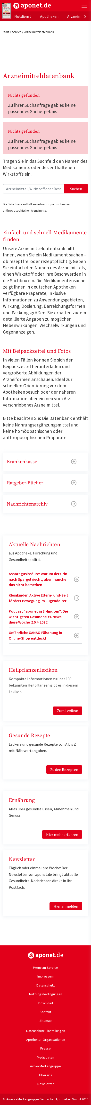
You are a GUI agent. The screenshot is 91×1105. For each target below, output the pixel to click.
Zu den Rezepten (64, 769)
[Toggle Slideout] (84, 5)
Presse (45, 1048)
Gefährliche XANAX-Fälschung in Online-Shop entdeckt (35, 635)
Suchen (76, 188)
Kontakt (45, 1012)
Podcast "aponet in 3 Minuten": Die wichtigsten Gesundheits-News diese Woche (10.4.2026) (38, 617)
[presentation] (85, 16)
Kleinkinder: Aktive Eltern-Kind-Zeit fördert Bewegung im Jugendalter (38, 598)
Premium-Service (45, 967)
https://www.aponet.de (45, 955)
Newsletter (45, 1084)
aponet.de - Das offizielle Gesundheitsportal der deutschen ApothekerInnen (32, 6)
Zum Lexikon (67, 710)
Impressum (45, 976)
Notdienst (22, 16)
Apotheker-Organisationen (45, 1039)
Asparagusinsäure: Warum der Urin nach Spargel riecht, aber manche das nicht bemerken (38, 579)
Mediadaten (45, 1057)
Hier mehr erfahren (62, 834)
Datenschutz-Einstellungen (45, 1031)
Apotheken (49, 16)
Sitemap (46, 1020)
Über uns (45, 1075)
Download (45, 1003)
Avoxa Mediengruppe (45, 1066)
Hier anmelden (66, 906)
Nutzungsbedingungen (45, 994)
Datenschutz (45, 985)
